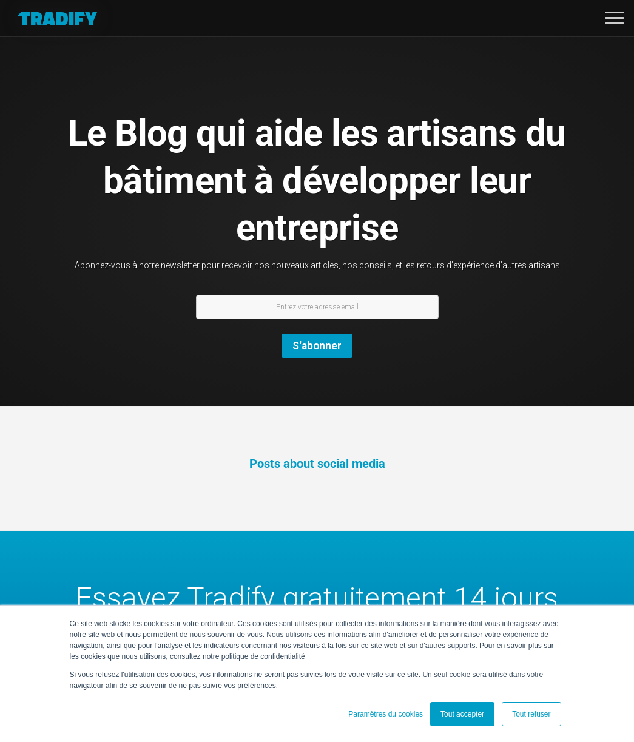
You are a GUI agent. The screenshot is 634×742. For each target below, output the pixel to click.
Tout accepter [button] (462, 714)
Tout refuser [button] (531, 714)
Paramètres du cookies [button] (385, 714)
